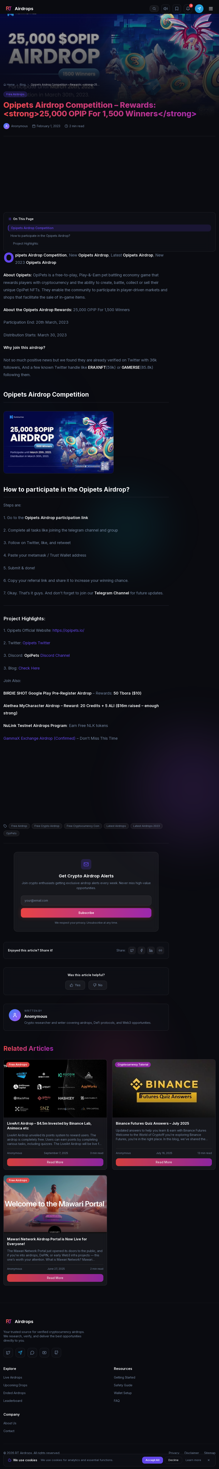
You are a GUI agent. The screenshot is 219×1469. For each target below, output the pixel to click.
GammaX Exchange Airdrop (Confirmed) (39, 738)
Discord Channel (47, 655)
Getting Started (124, 1377)
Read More (55, 1162)
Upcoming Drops (15, 1385)
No (98, 985)
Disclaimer (192, 1453)
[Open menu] (211, 8)
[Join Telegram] (199, 8)
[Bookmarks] (176, 8)
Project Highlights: (26, 243)
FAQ (117, 1401)
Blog (23, 84)
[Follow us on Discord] (32, 1352)
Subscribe (86, 913)
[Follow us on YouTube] (44, 1352)
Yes (75, 985)
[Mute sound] (165, 8)
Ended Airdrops (14, 1393)
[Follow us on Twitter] (8, 1352)
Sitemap (210, 1453)
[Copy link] (160, 950)
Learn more (193, 1460)
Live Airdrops (12, 1377)
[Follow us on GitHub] (56, 1352)
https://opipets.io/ (68, 630)
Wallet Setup (123, 1393)
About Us (9, 1423)
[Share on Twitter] (132, 950)
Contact (8, 1431)
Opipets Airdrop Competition (32, 228)
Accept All (153, 1460)
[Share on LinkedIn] (151, 950)
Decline (173, 1460)
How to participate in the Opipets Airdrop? (40, 235)
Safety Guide (123, 1385)
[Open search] (154, 8)
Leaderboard (12, 1401)
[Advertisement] (109, 175)
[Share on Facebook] (141, 950)
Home (9, 84)
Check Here (29, 668)
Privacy (174, 1453)
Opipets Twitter (36, 643)
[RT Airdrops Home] (18, 8)
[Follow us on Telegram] (20, 1352)
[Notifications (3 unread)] (188, 8)
